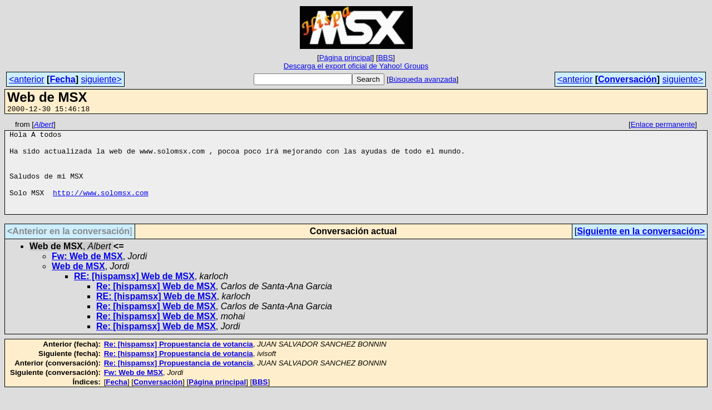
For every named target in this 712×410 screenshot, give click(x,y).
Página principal (345, 57)
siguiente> (101, 79)
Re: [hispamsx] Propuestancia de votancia (178, 362)
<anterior (26, 79)
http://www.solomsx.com (101, 207)
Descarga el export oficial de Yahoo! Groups (356, 66)
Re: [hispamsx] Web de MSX (156, 304)
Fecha (62, 79)
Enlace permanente (663, 126)
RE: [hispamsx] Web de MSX (134, 294)
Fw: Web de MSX (87, 274)
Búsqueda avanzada (423, 79)
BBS (385, 57)
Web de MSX (78, 284)
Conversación (627, 79)
